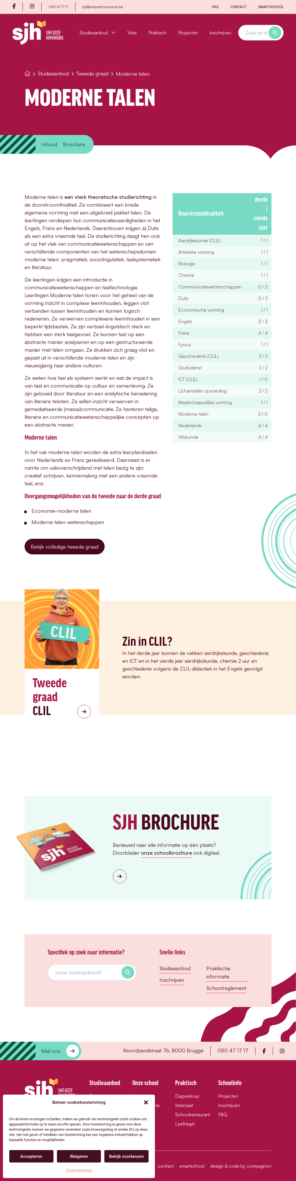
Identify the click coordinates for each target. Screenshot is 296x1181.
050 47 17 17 (58, 7)
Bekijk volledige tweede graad (65, 546)
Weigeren (79, 1156)
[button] (146, 1102)
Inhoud (49, 144)
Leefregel (185, 1124)
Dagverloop (187, 1096)
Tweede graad (92, 73)
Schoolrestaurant (191, 1114)
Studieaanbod (97, 33)
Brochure (74, 144)
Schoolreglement (226, 988)
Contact (238, 7)
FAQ (215, 7)
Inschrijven (220, 33)
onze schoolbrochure (166, 852)
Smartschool (271, 7)
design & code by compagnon (240, 1166)
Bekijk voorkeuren (126, 1156)
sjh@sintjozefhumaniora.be (102, 7)
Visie (132, 33)
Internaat (184, 1105)
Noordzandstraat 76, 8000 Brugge (163, 1050)
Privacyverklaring (79, 1170)
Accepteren (31, 1156)
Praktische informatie (218, 972)
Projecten (188, 33)
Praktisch (157, 33)
